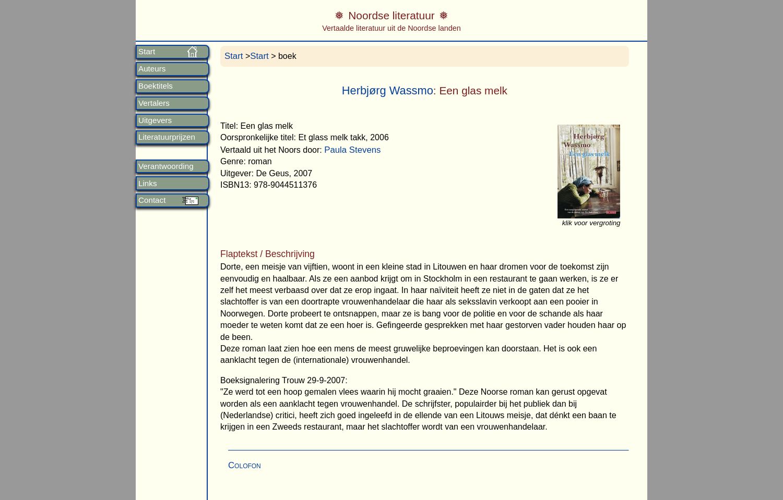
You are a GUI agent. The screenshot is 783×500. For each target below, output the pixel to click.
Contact (151, 200)
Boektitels (155, 86)
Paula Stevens (352, 150)
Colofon (244, 465)
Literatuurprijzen (166, 137)
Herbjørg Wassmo (387, 90)
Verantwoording (166, 166)
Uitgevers (155, 120)
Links (147, 183)
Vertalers (154, 103)
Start (146, 51)
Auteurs (151, 69)
